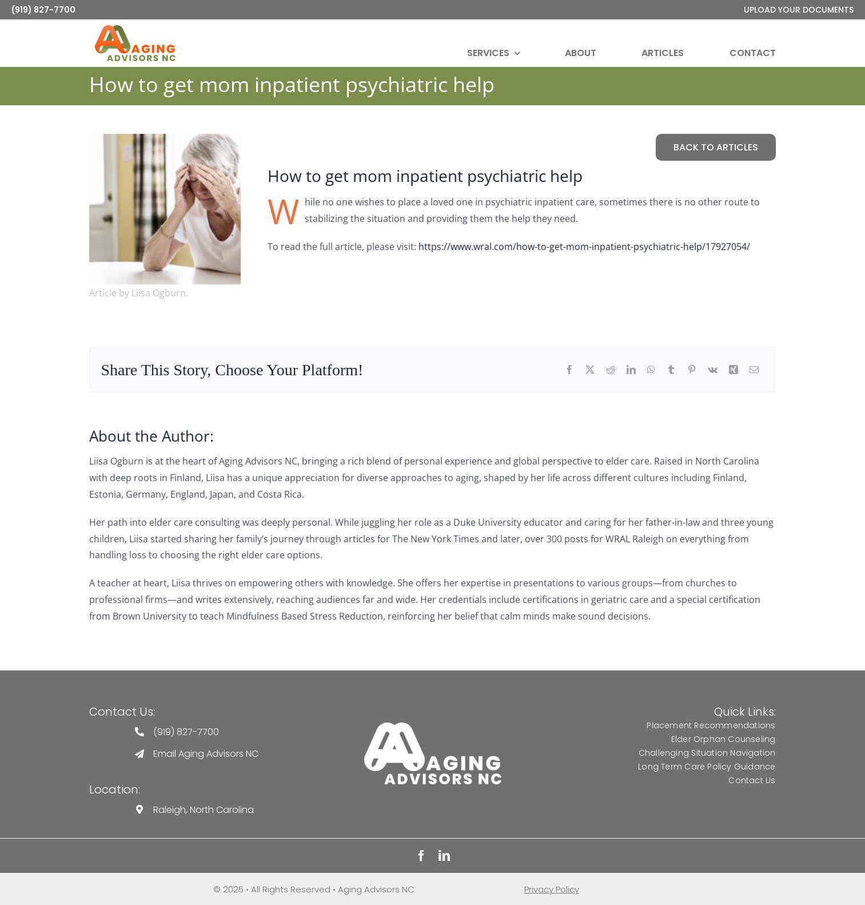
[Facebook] (569, 370)
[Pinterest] (691, 370)
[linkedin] (444, 856)
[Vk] (712, 370)
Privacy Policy (551, 889)
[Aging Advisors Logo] (432, 727)
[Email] (754, 370)
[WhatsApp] (651, 370)
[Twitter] (590, 370)
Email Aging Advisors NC (205, 753)
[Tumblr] (671, 370)
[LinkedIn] (631, 370)
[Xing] (733, 370)
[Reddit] (610, 370)
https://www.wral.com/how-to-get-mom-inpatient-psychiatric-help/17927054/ (584, 246)
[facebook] (421, 856)
